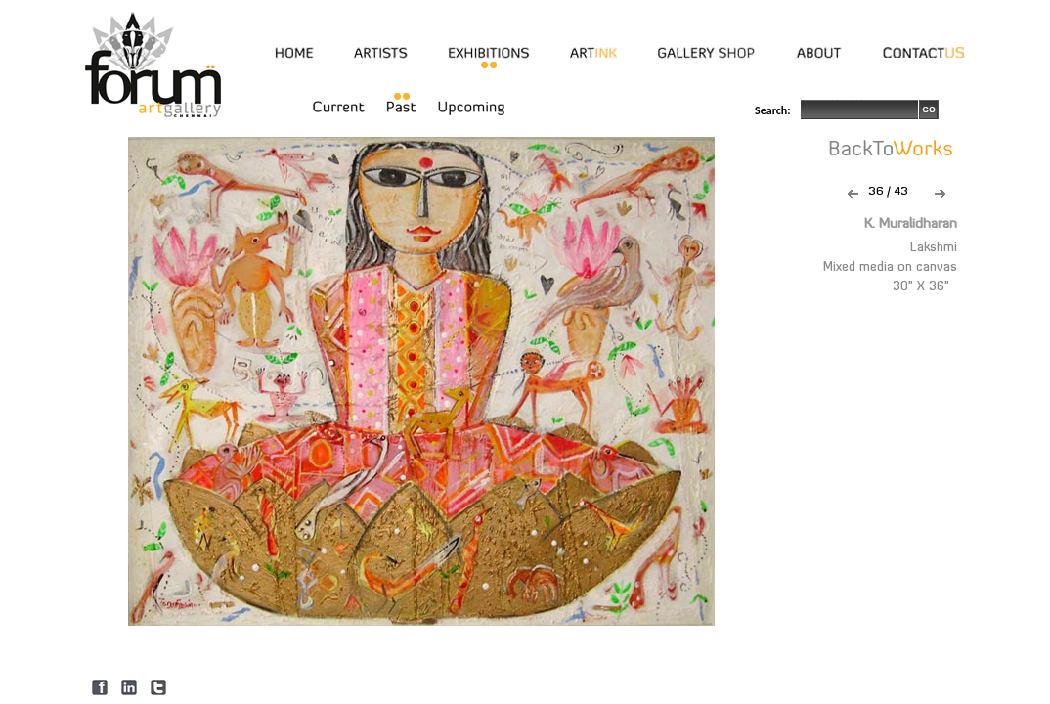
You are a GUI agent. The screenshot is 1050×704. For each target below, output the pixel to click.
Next (940, 194)
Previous (853, 194)
